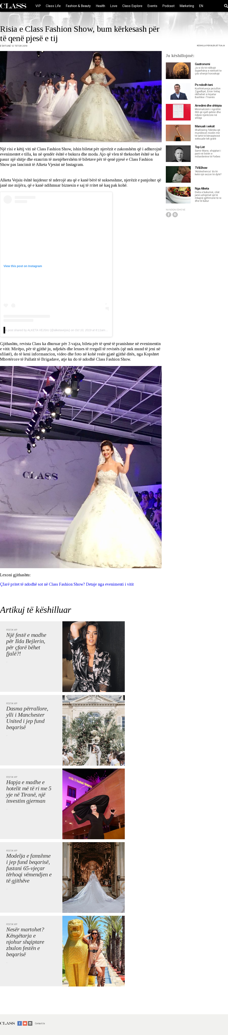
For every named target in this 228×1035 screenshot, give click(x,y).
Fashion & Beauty (78, 6)
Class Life (53, 6)
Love (113, 6)
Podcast (168, 6)
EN (201, 6)
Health (100, 6)
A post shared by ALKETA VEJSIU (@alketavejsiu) (37, 330)
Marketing (186, 6)
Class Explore (132, 6)
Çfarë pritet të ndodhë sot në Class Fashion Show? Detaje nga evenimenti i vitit (67, 584)
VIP (38, 6)
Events (152, 6)
